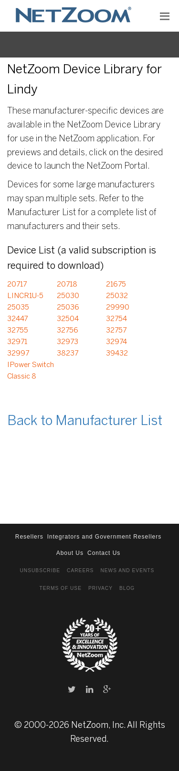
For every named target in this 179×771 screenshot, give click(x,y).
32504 (68, 319)
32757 (116, 330)
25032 (117, 296)
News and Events (127, 570)
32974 (116, 342)
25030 (68, 296)
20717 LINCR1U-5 (25, 290)
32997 (18, 353)
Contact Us (103, 553)
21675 (116, 284)
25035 (18, 307)
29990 (117, 307)
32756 (67, 330)
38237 (67, 353)
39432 (117, 353)
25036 (68, 307)
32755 (17, 330)
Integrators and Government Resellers (104, 536)
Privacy (100, 588)
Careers (80, 570)
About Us (70, 553)
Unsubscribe (40, 570)
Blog (127, 588)
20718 (67, 284)
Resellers (29, 536)
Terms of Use (61, 588)
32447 (17, 319)
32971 (17, 342)
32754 (116, 319)
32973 (67, 342)
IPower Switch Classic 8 (30, 371)
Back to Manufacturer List (84, 421)
